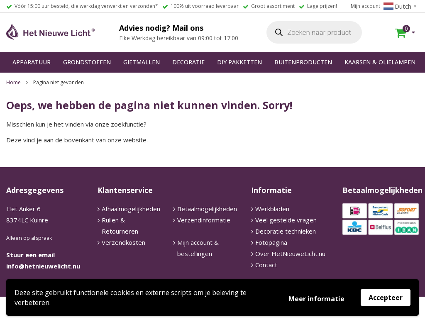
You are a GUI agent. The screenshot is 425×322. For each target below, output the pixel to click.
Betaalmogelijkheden (207, 209)
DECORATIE (188, 62)
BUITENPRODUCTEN (303, 62)
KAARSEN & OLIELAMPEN (379, 62)
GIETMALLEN (141, 62)
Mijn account (365, 6)
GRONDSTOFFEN (87, 62)
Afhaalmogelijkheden (131, 209)
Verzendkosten (123, 242)
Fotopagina (271, 242)
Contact (266, 265)
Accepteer (386, 297)
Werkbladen (272, 209)
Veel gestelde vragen (286, 220)
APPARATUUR (31, 62)
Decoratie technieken (285, 231)
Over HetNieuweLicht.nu (290, 253)
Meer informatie (316, 298)
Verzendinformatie (203, 220)
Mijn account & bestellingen (198, 248)
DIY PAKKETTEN (239, 62)
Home (13, 82)
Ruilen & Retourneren (120, 225)
